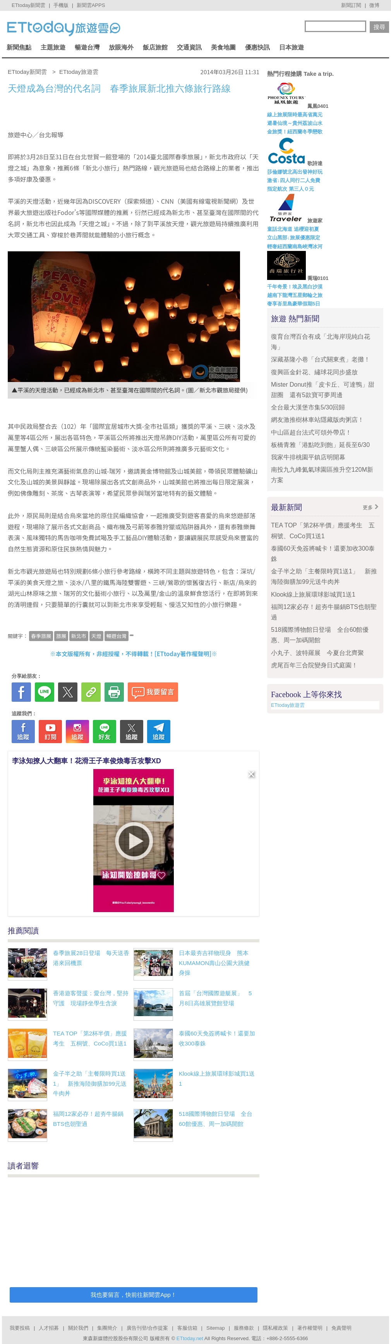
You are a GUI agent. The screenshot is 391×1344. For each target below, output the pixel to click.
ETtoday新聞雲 (28, 5)
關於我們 (78, 1328)
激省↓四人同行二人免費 (293, 180)
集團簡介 (107, 1328)
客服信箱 (187, 1328)
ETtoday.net (190, 1338)
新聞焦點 (19, 47)
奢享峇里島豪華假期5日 (293, 304)
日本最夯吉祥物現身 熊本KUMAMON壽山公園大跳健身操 (214, 963)
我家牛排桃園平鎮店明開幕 (308, 457)
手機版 (61, 5)
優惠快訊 (257, 47)
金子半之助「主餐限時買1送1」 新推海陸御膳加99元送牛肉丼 (90, 1083)
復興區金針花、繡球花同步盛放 (314, 372)
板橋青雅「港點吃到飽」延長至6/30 (320, 445)
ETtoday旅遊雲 (288, 705)
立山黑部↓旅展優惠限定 (293, 237)
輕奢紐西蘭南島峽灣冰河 (294, 246)
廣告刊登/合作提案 (147, 1328)
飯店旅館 (155, 47)
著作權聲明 (309, 1328)
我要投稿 (20, 1328)
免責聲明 (341, 1328)
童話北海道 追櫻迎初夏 (293, 229)
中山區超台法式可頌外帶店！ (311, 432)
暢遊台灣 (87, 47)
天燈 (96, 636)
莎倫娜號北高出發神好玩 (294, 172)
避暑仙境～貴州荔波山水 (294, 123)
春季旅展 (41, 636)
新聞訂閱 (351, 5)
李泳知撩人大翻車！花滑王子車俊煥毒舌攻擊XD (86, 761)
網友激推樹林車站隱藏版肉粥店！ (317, 419)
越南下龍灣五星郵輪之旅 (294, 295)
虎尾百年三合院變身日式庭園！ (314, 665)
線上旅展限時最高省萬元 (294, 115)
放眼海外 (121, 47)
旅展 (61, 636)
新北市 (78, 636)
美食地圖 (223, 47)
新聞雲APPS (91, 5)
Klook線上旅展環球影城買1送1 (313, 594)
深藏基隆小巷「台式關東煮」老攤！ (320, 359)
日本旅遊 (291, 47)
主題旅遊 (53, 47)
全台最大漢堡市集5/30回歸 (311, 407)
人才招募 (49, 1328)
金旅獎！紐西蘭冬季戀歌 (294, 132)
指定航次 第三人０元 (290, 189)
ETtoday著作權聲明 (183, 654)
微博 (374, 5)
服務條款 (244, 1328)
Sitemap (215, 1328)
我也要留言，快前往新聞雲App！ (134, 1294)
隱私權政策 (275, 1328)
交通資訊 (189, 47)
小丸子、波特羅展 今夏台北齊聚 (317, 653)
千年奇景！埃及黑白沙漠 (294, 287)
